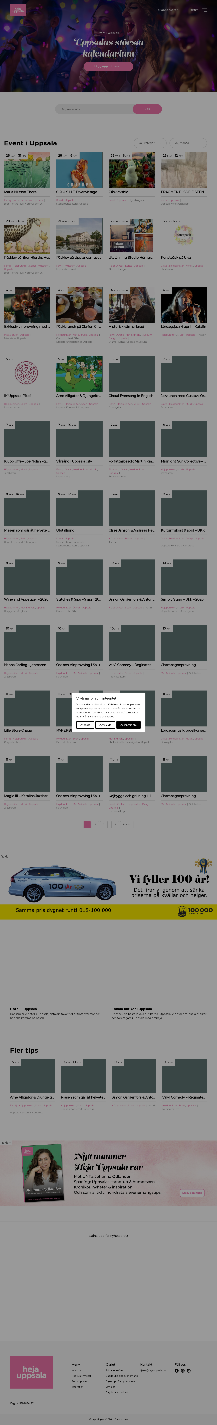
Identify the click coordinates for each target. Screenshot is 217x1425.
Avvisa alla (105, 724)
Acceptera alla (128, 724)
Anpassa (85, 724)
